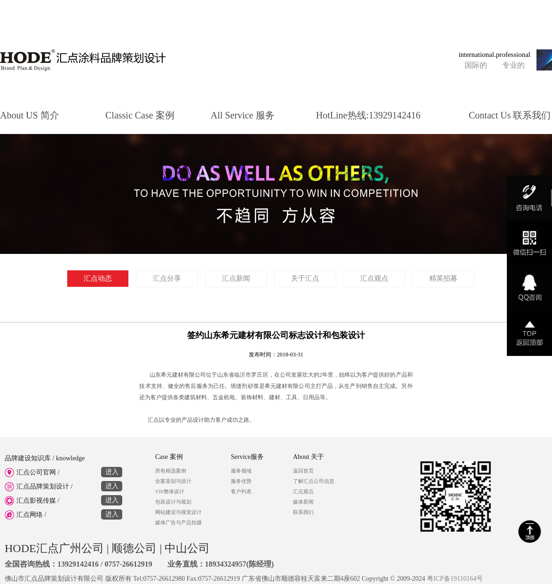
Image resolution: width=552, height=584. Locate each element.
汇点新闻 (236, 278)
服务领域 (241, 471)
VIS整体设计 (169, 491)
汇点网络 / (63, 514)
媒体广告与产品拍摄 (178, 522)
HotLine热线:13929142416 (368, 114)
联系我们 (303, 512)
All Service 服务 (243, 114)
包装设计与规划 (173, 502)
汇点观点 (374, 278)
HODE (20, 548)
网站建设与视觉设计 (178, 512)
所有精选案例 (170, 471)
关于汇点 (305, 278)
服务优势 (241, 481)
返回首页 (303, 471)
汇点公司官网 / (63, 471)
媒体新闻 (303, 502)
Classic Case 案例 (139, 114)
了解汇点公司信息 (313, 481)
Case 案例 (169, 456)
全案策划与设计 (173, 481)
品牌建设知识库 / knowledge (45, 458)
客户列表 (241, 491)
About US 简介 (29, 114)
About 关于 (308, 456)
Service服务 (247, 456)
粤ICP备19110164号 (455, 578)
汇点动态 (98, 278)
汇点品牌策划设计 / (63, 485)
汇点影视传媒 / (63, 499)
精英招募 (443, 278)
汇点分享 (167, 278)
